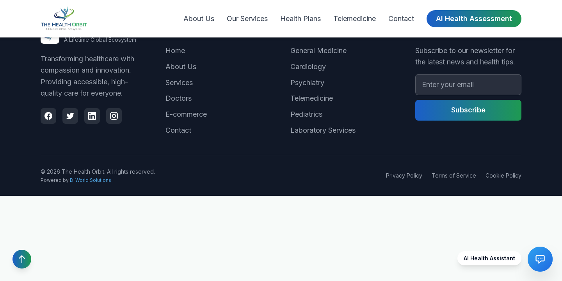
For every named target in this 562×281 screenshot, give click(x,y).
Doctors (178, 98)
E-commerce (186, 114)
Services (179, 82)
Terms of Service (454, 175)
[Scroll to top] (21, 259)
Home (175, 50)
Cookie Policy (503, 175)
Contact (401, 18)
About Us (198, 18)
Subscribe (468, 110)
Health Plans (300, 18)
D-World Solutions (90, 180)
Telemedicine (354, 18)
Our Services (247, 18)
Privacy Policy (404, 175)
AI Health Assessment (474, 18)
